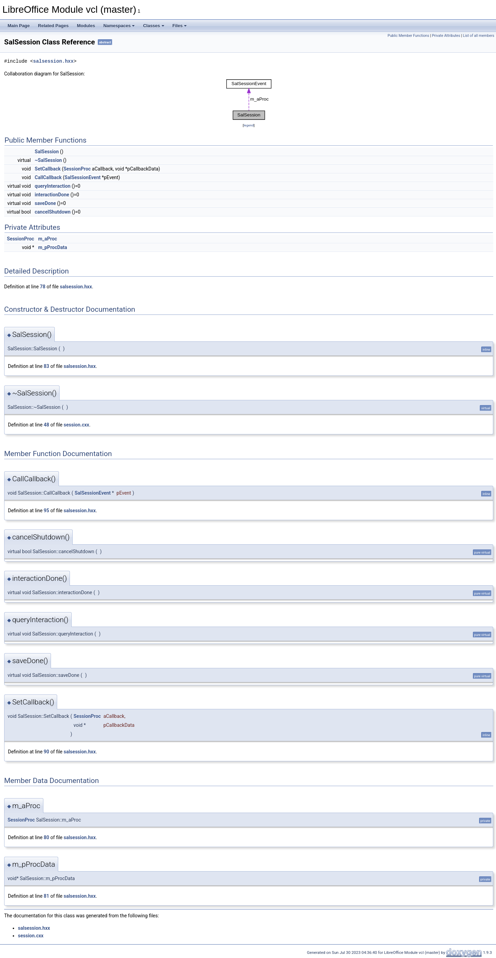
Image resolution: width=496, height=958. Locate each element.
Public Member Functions (408, 35)
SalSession (47, 151)
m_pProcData (52, 247)
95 (46, 510)
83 (46, 366)
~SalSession (48, 160)
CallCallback (48, 177)
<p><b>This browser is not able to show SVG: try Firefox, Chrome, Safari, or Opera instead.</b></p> (249, 100)
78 (42, 286)
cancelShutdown (53, 212)
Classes (153, 25)
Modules (86, 25)
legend (249, 125)
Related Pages (53, 25)
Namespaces (119, 25)
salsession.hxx (53, 61)
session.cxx (76, 425)
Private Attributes (446, 35)
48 (46, 425)
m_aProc (47, 238)
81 (46, 896)
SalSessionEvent (82, 177)
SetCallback (48, 169)
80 (46, 837)
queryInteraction (53, 186)
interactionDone (52, 194)
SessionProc (77, 169)
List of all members (478, 35)
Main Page (19, 25)
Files (180, 25)
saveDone (45, 203)
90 (46, 751)
